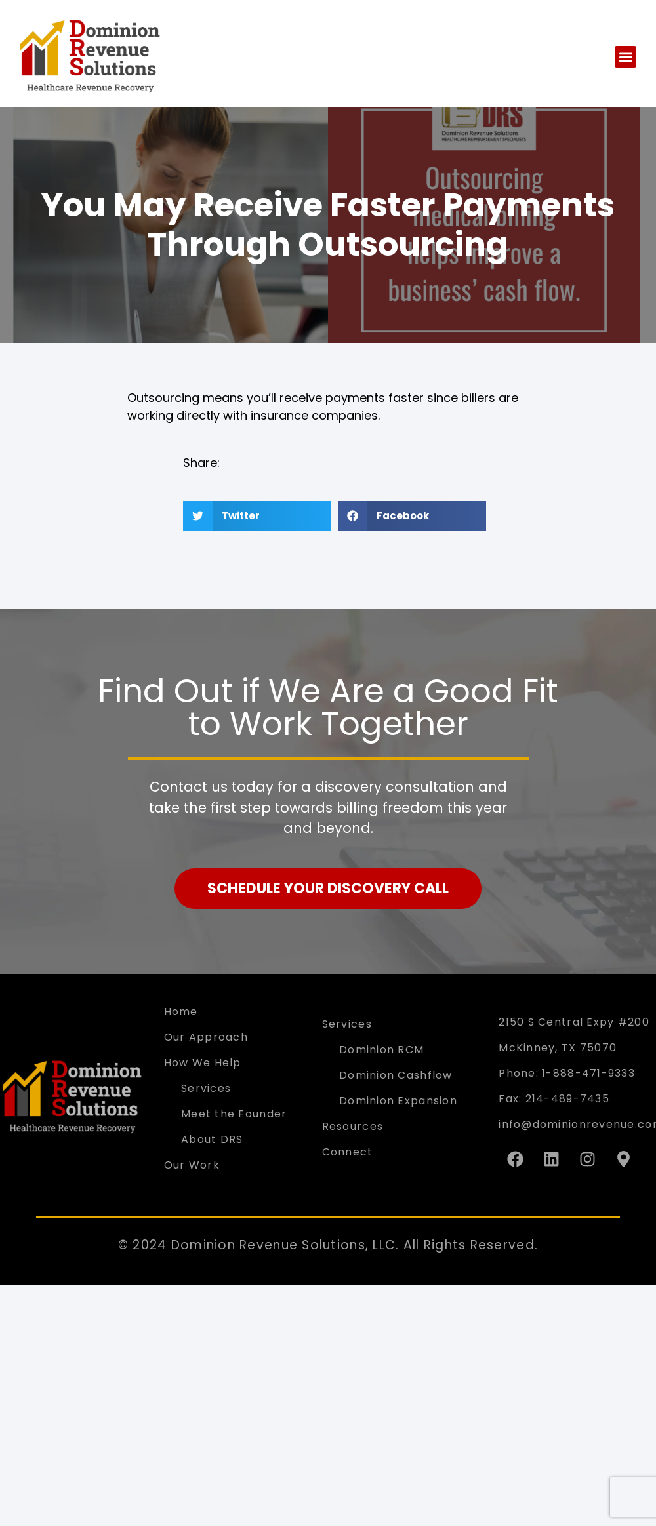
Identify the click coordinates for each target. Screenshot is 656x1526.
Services (206, 1088)
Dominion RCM (381, 1049)
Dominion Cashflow (396, 1075)
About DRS (212, 1139)
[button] (625, 57)
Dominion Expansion (398, 1100)
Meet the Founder (234, 1113)
